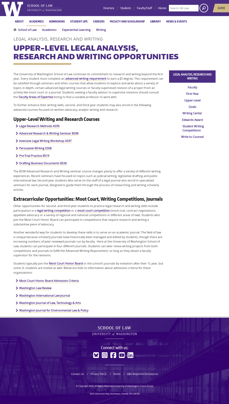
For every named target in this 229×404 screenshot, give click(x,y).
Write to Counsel (192, 137)
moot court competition (93, 211)
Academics (36, 21)
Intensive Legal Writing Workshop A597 (45, 141)
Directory (108, 8)
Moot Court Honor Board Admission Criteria (49, 281)
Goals (192, 107)
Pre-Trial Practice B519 (34, 156)
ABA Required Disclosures (142, 374)
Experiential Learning (76, 30)
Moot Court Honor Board (66, 263)
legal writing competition (53, 211)
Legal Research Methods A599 (39, 126)
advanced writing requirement (85, 79)
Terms (116, 374)
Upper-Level (192, 100)
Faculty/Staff (144, 8)
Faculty (192, 87)
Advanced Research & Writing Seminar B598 (48, 133)
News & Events (176, 21)
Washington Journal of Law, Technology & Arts (50, 303)
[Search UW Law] (184, 8)
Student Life (79, 21)
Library (155, 21)
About (19, 21)
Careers (98, 21)
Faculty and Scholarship (127, 21)
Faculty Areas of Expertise (36, 97)
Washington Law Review (35, 288)
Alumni (162, 8)
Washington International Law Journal (44, 296)
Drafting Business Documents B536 (43, 163)
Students (125, 8)
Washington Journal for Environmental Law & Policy (53, 310)
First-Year (192, 94)
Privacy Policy (98, 374)
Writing (101, 30)
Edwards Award (192, 120)
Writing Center (192, 113)
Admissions (57, 21)
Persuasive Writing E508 (35, 148)
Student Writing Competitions (193, 128)
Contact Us (77, 374)
